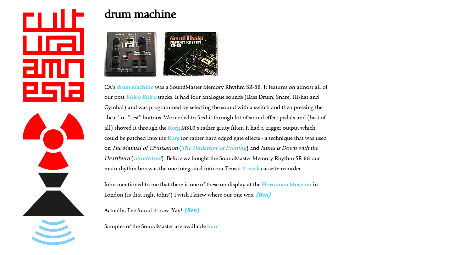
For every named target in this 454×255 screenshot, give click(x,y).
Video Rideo (141, 97)
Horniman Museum (287, 185)
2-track (251, 169)
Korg (174, 128)
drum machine (135, 87)
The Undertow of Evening (214, 148)
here (212, 227)
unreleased (147, 159)
